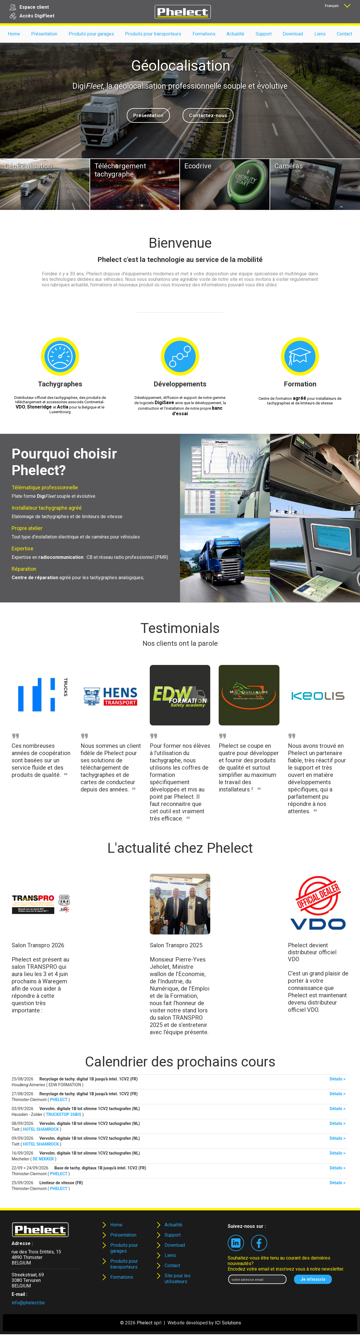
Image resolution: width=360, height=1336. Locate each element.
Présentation (148, 115)
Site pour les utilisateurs (177, 1278)
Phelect (144, 1323)
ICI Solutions (228, 1323)
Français (332, 6)
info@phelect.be (28, 1302)
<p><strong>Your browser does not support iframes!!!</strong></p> (180, 1132)
